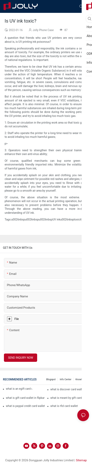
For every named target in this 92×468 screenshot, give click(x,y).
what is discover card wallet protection (69, 389)
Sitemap (81, 460)
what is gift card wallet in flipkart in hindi (25, 397)
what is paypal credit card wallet (25, 405)
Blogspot (51, 379)
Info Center (65, 379)
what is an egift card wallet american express (19, 388)
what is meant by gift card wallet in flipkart (69, 397)
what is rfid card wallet (64, 405)
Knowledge (81, 379)
